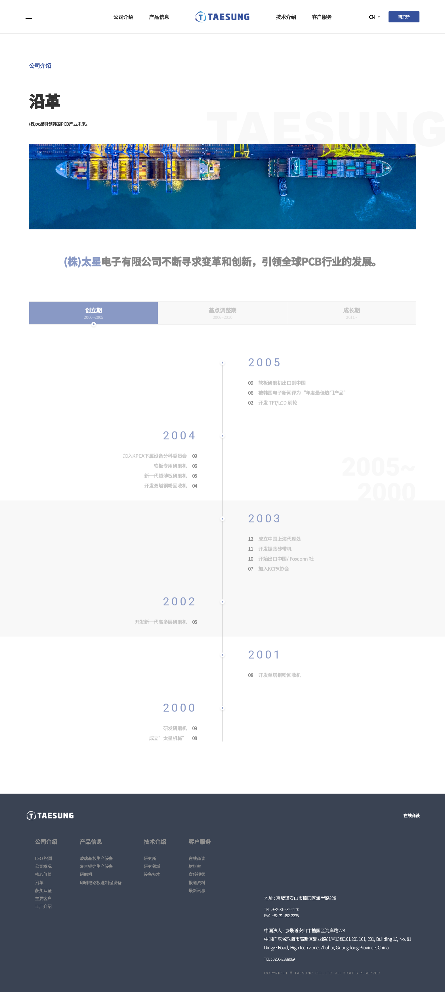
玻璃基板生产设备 (96, 858)
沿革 (39, 882)
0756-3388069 (283, 959)
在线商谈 (411, 815)
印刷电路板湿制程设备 (100, 882)
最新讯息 (196, 890)
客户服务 (322, 16)
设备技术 (152, 874)
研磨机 (86, 874)
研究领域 (152, 866)
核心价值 (43, 874)
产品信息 (159, 16)
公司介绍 (123, 16)
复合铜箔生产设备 (96, 866)
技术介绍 (286, 16)
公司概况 (43, 866)
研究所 (404, 16)
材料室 (194, 866)
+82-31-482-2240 (285, 909)
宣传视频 (196, 874)
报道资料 (196, 882)
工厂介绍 (43, 906)
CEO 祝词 (43, 858)
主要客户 (43, 898)
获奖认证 (43, 890)
